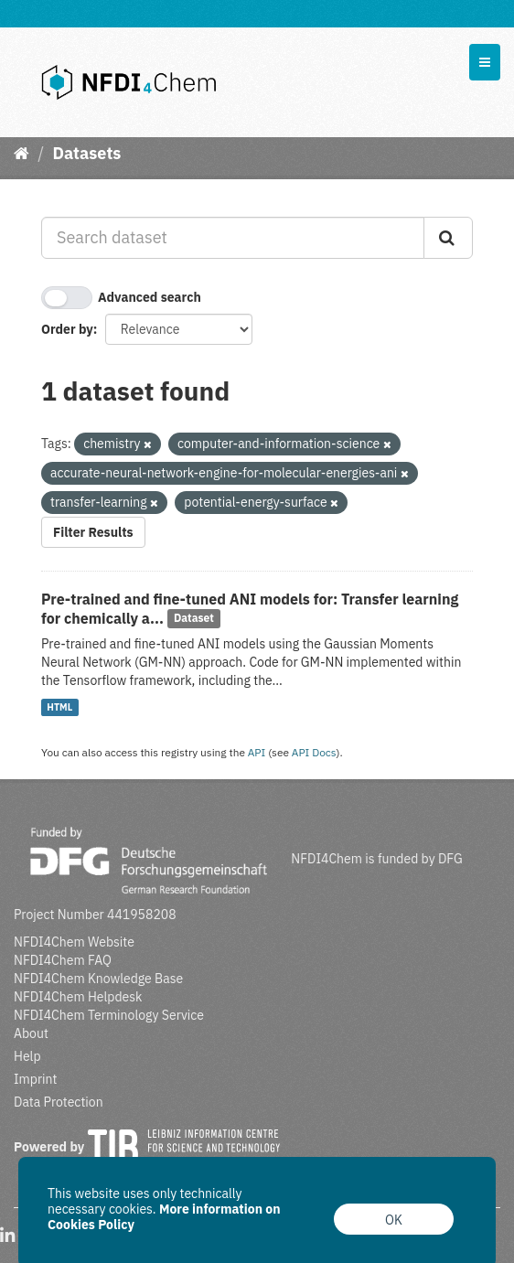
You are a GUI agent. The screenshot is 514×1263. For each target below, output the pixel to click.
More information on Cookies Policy (164, 1217)
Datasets (86, 153)
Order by (67, 329)
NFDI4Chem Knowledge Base (98, 978)
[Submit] (448, 238)
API (257, 752)
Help (27, 1056)
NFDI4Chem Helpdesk (78, 997)
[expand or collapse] (484, 62)
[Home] (21, 153)
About (31, 1033)
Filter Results (93, 532)
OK (393, 1220)
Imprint (35, 1079)
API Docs (314, 752)
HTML (59, 707)
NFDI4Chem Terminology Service (109, 1015)
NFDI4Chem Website (74, 942)
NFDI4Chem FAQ (63, 960)
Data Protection (58, 1102)
